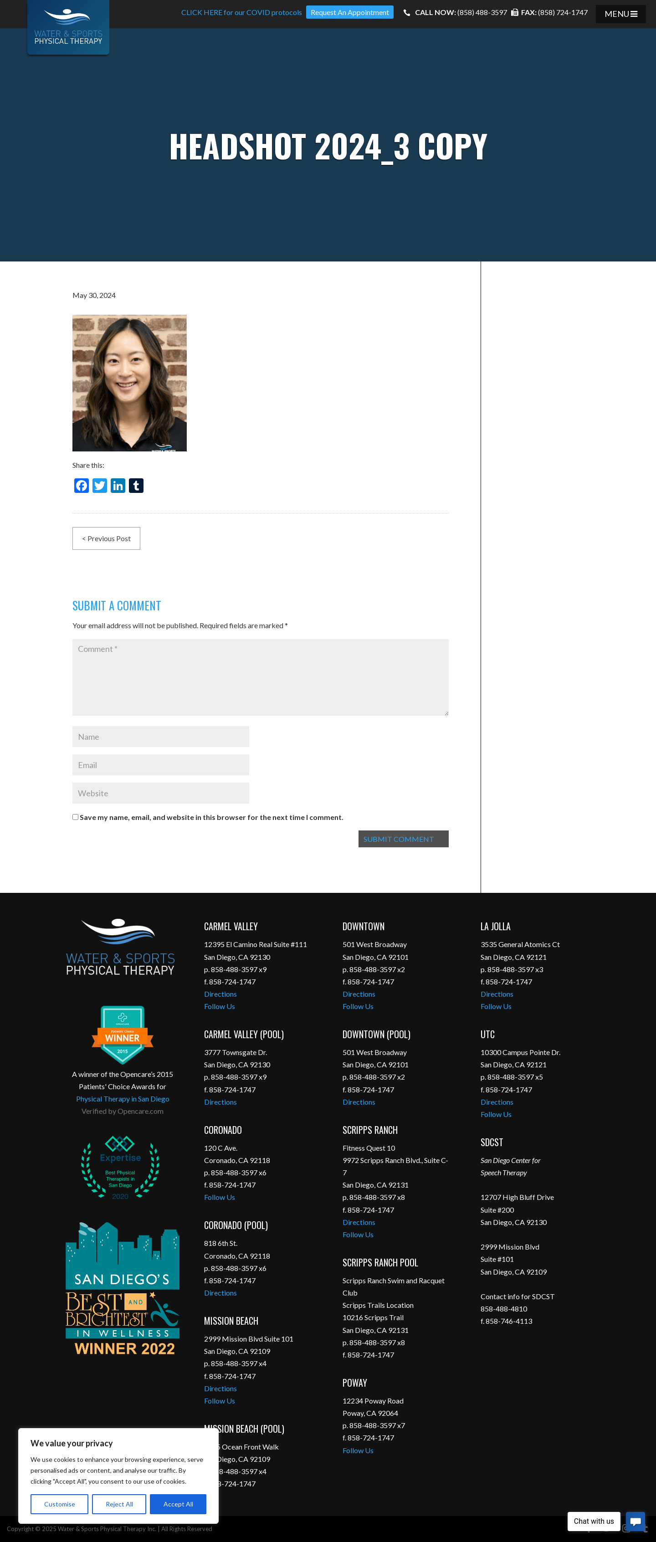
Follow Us (219, 1006)
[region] (118, 1476)
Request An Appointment (350, 12)
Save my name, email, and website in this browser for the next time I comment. (211, 817)
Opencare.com (141, 1111)
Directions (220, 993)
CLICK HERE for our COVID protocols (241, 12)
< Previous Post (106, 538)
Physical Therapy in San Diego (122, 1098)
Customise (59, 1504)
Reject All (119, 1504)
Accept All (178, 1504)
